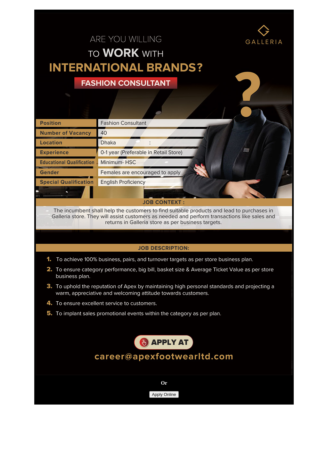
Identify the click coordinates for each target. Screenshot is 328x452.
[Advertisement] (164, 435)
